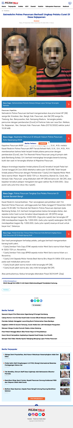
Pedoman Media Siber (39, 419)
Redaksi (29, 419)
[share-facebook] (32, 300)
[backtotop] (36, 406)
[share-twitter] (35, 300)
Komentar (36, 305)
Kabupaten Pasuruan (53, 6)
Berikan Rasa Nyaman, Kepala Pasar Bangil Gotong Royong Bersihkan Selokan (30, 390)
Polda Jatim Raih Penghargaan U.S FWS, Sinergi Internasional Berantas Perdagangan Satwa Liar (30, 364)
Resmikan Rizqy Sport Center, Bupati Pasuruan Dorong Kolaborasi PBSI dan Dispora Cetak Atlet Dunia (30, 381)
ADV (26, 6)
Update (43, 143)
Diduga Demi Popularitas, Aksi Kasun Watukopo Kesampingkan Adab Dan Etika (32, 355)
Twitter (40, 415)
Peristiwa (6, 289)
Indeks (20, 6)
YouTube (45, 415)
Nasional (66, 6)
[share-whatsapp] (38, 300)
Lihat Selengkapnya (36, 398)
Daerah (33, 6)
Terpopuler (12, 6)
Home (4, 6)
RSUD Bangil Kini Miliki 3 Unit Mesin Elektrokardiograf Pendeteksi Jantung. (30, 283)
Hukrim (40, 6)
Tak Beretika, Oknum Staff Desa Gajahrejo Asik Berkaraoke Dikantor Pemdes (29, 373)
